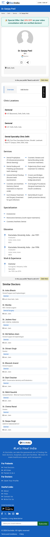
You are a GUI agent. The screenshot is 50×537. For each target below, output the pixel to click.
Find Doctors (9, 467)
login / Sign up (42, 2)
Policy (21, 534)
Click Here (44, 80)
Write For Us (9, 499)
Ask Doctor (24, 89)
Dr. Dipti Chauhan (10, 377)
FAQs (6, 494)
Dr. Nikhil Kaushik (10, 392)
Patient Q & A (9, 473)
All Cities (7, 470)
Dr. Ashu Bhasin (9, 290)
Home (3, 13)
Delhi (8, 13)
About (6, 491)
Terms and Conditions (9, 534)
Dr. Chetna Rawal (10, 406)
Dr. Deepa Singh (9, 421)
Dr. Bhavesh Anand (10, 363)
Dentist (15, 13)
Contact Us (8, 496)
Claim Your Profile (11, 481)
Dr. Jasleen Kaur (9, 319)
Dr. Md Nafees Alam (11, 334)
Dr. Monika (7, 305)
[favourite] (21, 62)
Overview (10, 89)
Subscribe (43, 523)
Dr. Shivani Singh (10, 348)
